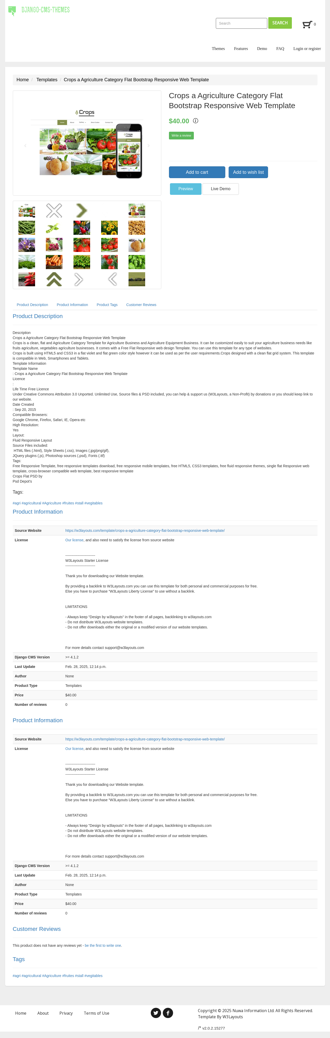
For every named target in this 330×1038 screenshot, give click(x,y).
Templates (46, 79)
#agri (17, 503)
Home (23, 79)
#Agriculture (52, 503)
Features (241, 48)
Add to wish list (248, 172)
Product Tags (107, 305)
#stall (79, 503)
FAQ (280, 48)
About (43, 1013)
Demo (262, 48)
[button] (24, 143)
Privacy (66, 1013)
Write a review (181, 135)
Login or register (307, 48)
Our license (74, 540)
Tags (19, 959)
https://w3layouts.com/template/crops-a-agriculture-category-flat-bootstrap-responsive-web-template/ (145, 530)
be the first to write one (103, 945)
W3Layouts (232, 1017)
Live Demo (220, 189)
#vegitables (93, 503)
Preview (185, 189)
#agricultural (32, 503)
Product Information (72, 305)
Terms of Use (96, 1013)
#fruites (68, 503)
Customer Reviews (141, 305)
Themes (218, 48)
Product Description (32, 305)
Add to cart (197, 172)
